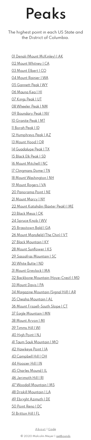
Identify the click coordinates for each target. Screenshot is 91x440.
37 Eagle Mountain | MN (31, 314)
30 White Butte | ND (27, 264)
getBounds (63, 436)
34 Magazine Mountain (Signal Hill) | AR (44, 292)
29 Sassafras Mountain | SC (34, 256)
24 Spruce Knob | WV (29, 221)
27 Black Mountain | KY (30, 242)
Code (52, 429)
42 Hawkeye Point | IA (30, 349)
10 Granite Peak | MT (28, 121)
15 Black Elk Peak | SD (29, 156)
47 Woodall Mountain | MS (33, 385)
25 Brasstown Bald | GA (31, 228)
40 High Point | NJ (26, 335)
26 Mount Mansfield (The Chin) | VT (40, 235)
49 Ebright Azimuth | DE (31, 399)
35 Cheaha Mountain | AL (32, 299)
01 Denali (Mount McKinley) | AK (37, 56)
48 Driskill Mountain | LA (31, 392)
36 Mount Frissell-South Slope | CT (40, 306)
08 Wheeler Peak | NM (30, 106)
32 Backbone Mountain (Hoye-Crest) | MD (46, 278)
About (40, 429)
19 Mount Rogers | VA (29, 185)
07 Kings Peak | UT (27, 99)
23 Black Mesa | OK (27, 214)
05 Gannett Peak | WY (30, 85)
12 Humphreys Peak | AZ (31, 135)
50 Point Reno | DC (27, 406)
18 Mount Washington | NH (33, 178)
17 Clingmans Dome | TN (31, 171)
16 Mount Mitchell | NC (30, 164)
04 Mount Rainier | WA (30, 78)
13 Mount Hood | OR (28, 142)
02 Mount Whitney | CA (30, 64)
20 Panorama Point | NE (31, 192)
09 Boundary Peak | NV (30, 114)
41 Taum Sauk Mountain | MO (35, 342)
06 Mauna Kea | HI (27, 92)
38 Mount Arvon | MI (28, 321)
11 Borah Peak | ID (26, 128)
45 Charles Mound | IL (29, 371)
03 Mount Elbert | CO (29, 71)
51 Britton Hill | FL (26, 414)
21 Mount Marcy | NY (28, 199)
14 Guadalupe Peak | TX (31, 149)
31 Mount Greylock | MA (31, 271)
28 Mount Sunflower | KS (32, 249)
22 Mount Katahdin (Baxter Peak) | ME (42, 206)
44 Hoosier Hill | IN (27, 364)
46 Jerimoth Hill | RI (28, 378)
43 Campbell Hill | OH (29, 356)
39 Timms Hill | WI (26, 328)
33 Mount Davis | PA (28, 285)
